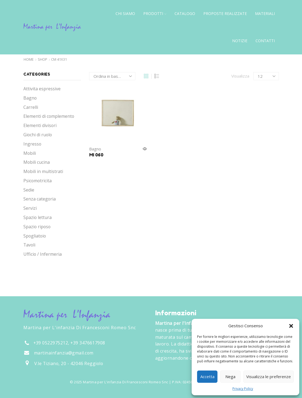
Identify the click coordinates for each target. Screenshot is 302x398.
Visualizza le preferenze (268, 376)
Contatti (265, 40)
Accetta (207, 376)
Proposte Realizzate (225, 13)
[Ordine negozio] (112, 76)
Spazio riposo (37, 227)
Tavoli (29, 245)
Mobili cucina (36, 162)
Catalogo (185, 13)
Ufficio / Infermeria (42, 254)
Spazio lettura (37, 217)
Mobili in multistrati (43, 171)
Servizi (30, 208)
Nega (230, 376)
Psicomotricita (37, 181)
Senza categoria (39, 199)
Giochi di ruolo (37, 135)
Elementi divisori (40, 125)
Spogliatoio (34, 236)
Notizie (239, 40)
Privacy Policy (242, 388)
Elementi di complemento (48, 116)
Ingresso (32, 144)
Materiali (265, 13)
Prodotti (154, 13)
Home (29, 59)
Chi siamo (125, 13)
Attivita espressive (42, 89)
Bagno (95, 149)
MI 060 (96, 155)
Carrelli (30, 107)
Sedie (28, 190)
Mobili (29, 153)
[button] (291, 326)
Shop (42, 59)
